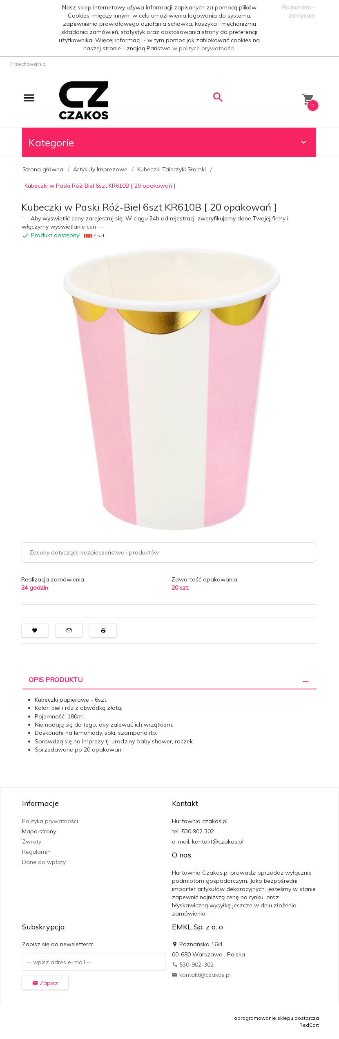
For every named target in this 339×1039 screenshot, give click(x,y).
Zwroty (31, 841)
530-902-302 (193, 964)
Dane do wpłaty (44, 862)
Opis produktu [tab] (56, 679)
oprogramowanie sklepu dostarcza (276, 1018)
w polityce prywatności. (204, 48)
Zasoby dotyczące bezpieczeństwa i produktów (94, 552)
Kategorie (169, 142)
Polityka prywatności (50, 821)
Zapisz (45, 983)
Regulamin (36, 851)
